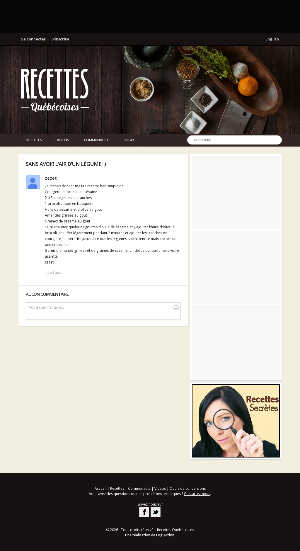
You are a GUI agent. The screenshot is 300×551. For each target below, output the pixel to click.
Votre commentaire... (104, 307)
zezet (51, 178)
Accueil (100, 488)
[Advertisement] (150, 16)
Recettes (34, 139)
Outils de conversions (188, 488)
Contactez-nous (197, 493)
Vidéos (63, 139)
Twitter (156, 512)
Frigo (129, 139)
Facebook (144, 512)
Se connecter (33, 39)
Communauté (96, 139)
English (272, 39)
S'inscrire (60, 39)
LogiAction (165, 535)
